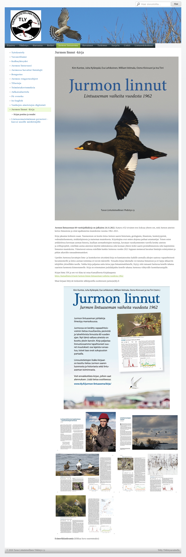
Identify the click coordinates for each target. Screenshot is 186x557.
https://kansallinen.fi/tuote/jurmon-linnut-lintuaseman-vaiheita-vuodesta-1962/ (89, 276)
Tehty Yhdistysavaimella (168, 550)
